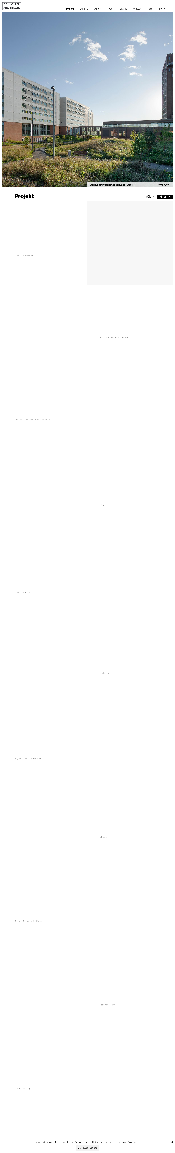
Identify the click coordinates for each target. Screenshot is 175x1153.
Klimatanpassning (32, 419)
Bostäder (104, 1005)
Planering (45, 419)
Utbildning (19, 255)
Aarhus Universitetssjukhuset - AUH (111, 188)
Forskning (29, 255)
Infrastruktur (105, 837)
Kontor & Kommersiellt (109, 337)
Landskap (125, 337)
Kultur (28, 592)
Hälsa (102, 505)
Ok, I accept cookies (87, 1147)
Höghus (18, 758)
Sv (162, 8)
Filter (163, 196)
